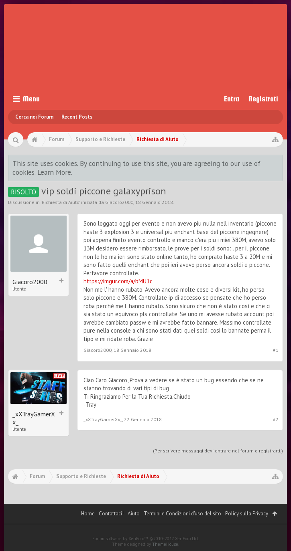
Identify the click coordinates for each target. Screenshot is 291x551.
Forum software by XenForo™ (145, 538)
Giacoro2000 (119, 202)
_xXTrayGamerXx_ (33, 418)
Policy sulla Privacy (246, 513)
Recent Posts (76, 116)
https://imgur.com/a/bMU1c (118, 281)
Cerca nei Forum (34, 116)
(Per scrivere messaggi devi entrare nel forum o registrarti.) (218, 451)
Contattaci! (111, 513)
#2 (276, 419)
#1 (276, 350)
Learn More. (54, 172)
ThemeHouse (165, 544)
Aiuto (134, 513)
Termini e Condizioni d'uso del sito (182, 513)
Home (88, 513)
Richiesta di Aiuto (60, 202)
